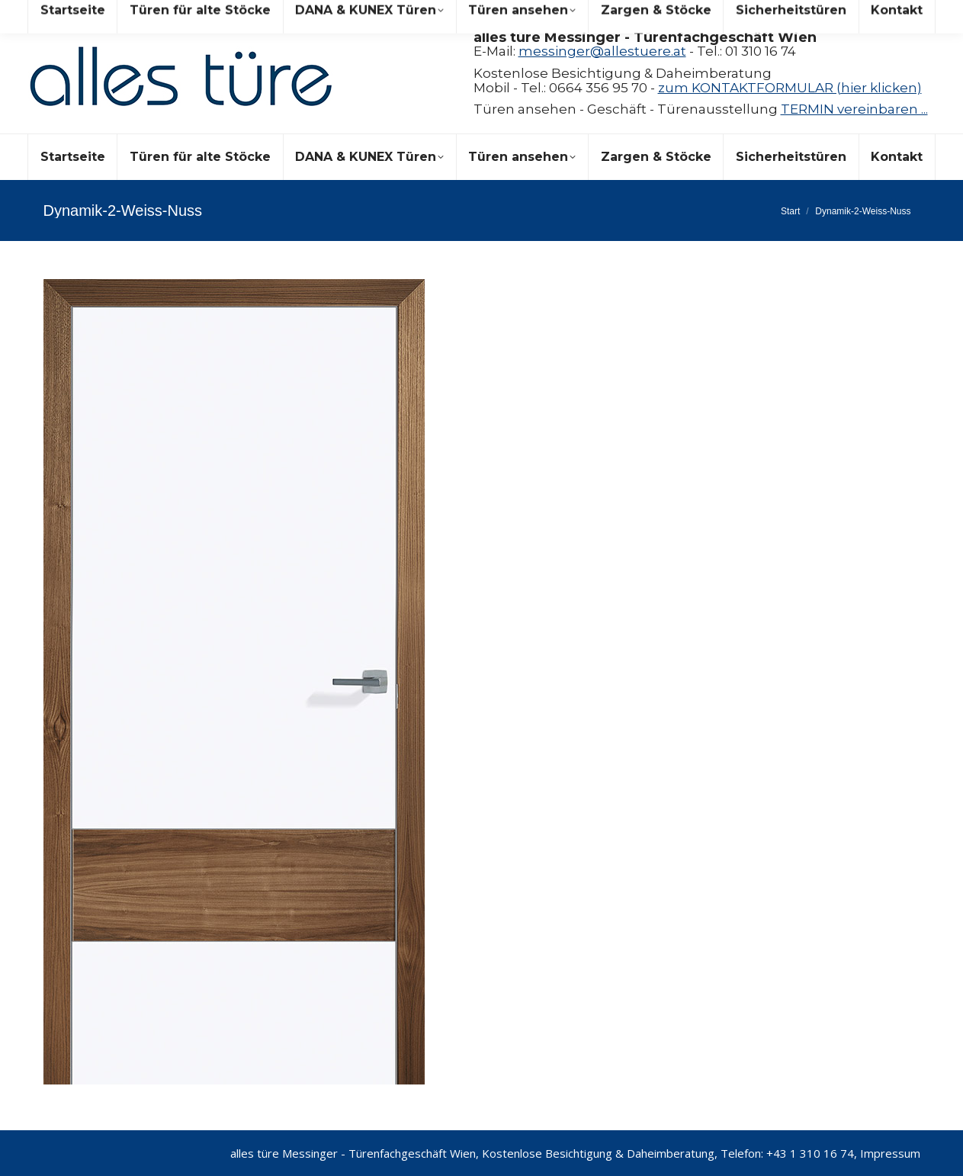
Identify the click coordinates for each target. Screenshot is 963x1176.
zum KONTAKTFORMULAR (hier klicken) (790, 87)
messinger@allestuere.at (602, 51)
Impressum (890, 1153)
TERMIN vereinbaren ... (854, 109)
